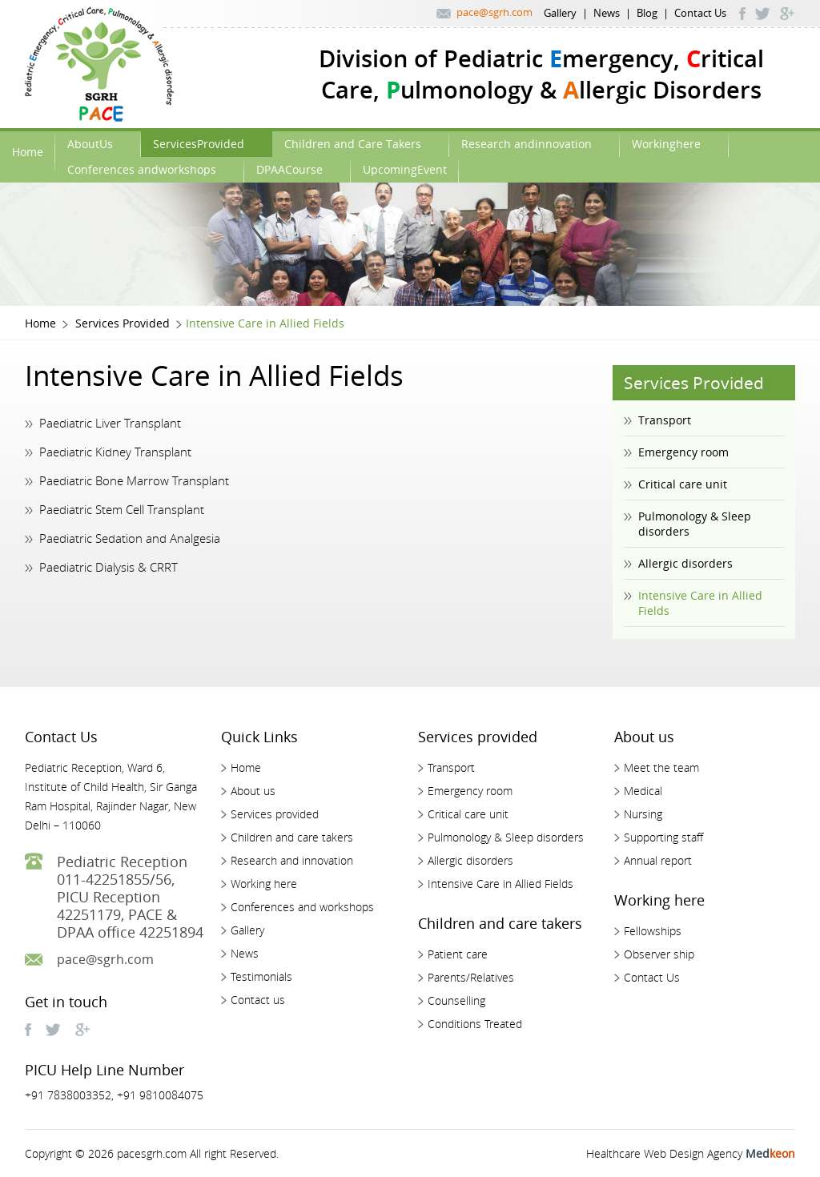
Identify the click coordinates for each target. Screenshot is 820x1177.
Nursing (643, 813)
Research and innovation (292, 860)
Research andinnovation (526, 143)
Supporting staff (663, 837)
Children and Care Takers (352, 143)
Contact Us (700, 13)
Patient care (458, 954)
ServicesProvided (198, 143)
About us (253, 790)
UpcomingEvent (405, 169)
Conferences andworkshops (141, 169)
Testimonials (261, 976)
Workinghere (666, 143)
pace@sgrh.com (494, 12)
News (606, 13)
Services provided (275, 813)
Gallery (560, 13)
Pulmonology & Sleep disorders (694, 523)
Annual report (658, 860)
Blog (647, 13)
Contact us (258, 999)
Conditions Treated (475, 1023)
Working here (264, 883)
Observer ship (659, 954)
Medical (643, 790)
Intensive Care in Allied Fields (700, 603)
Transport (664, 420)
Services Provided (122, 323)
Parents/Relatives (471, 977)
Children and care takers (292, 837)
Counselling (456, 1000)
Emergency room (683, 452)
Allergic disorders (685, 563)
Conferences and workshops (302, 906)
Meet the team (661, 767)
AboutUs (90, 143)
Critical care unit (682, 484)
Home (27, 151)
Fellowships (652, 930)
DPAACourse (289, 169)
